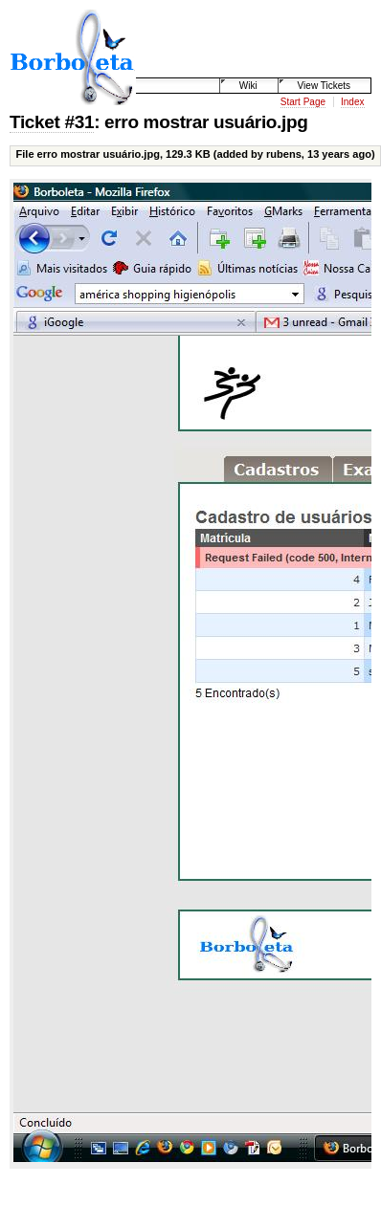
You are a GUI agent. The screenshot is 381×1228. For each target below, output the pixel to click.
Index (352, 102)
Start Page (302, 102)
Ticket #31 (52, 122)
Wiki (248, 85)
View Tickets (324, 85)
